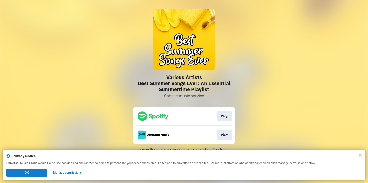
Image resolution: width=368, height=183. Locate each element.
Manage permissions (67, 172)
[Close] (360, 155)
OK (27, 172)
